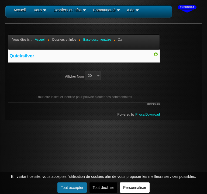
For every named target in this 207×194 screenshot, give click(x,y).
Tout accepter (72, 187)
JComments (153, 104)
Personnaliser (134, 187)
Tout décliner (103, 187)
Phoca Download (147, 114)
